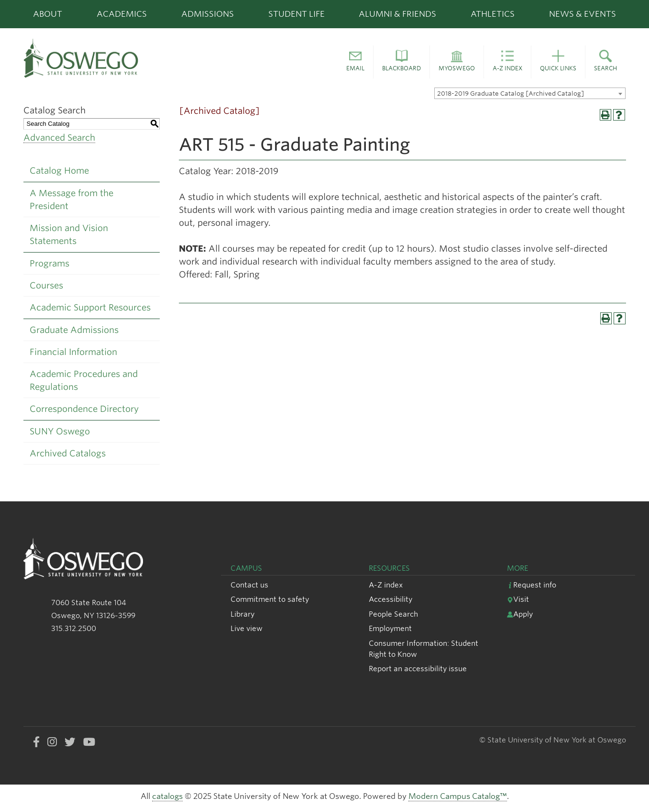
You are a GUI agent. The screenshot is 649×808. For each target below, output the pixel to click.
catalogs (167, 796)
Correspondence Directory (84, 409)
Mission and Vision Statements (69, 234)
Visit (518, 599)
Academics (122, 14)
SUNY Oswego (60, 431)
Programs (49, 263)
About (47, 14)
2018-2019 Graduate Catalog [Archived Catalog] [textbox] (510, 93)
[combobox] (530, 93)
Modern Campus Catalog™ (457, 796)
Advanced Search (59, 138)
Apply (520, 614)
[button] (355, 62)
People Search (393, 614)
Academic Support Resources (90, 307)
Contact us (249, 584)
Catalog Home (59, 171)
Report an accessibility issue (418, 668)
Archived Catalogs (68, 453)
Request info (531, 584)
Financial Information (73, 352)
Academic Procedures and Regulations (84, 380)
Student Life (296, 14)
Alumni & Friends (397, 14)
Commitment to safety (270, 599)
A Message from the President (71, 199)
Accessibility (390, 599)
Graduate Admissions (74, 330)
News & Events (582, 14)
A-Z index (386, 584)
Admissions (207, 14)
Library (242, 614)
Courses (46, 285)
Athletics (493, 14)
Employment (390, 628)
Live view (247, 628)
